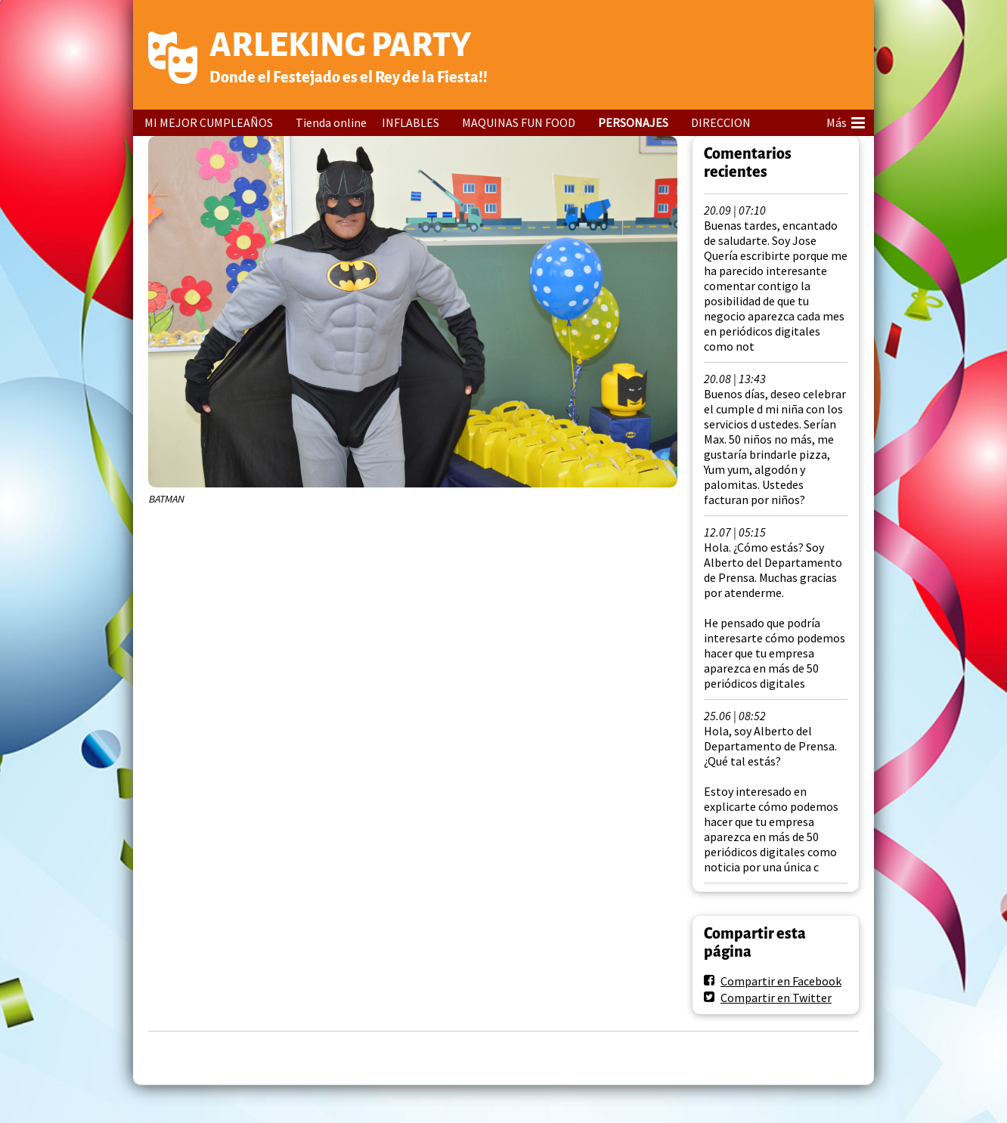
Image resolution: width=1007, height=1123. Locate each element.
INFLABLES (410, 122)
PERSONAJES (633, 122)
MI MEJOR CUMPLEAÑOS (208, 122)
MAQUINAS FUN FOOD (518, 122)
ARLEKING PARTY (340, 45)
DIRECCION (721, 122)
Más (845, 120)
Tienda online (331, 122)
